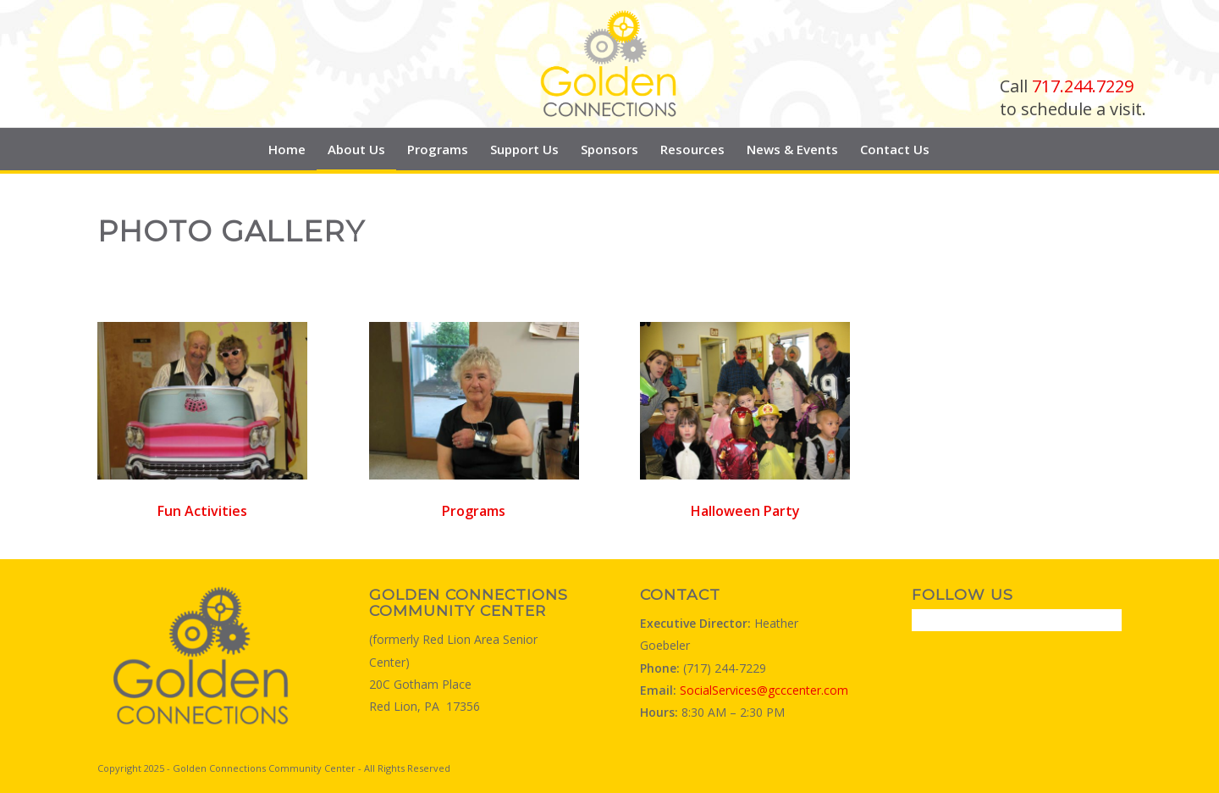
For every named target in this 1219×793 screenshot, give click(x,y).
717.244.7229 (1083, 86)
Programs (473, 511)
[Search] (951, 149)
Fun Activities (202, 511)
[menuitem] (287, 149)
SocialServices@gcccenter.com (764, 690)
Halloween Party (745, 511)
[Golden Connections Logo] (609, 63)
